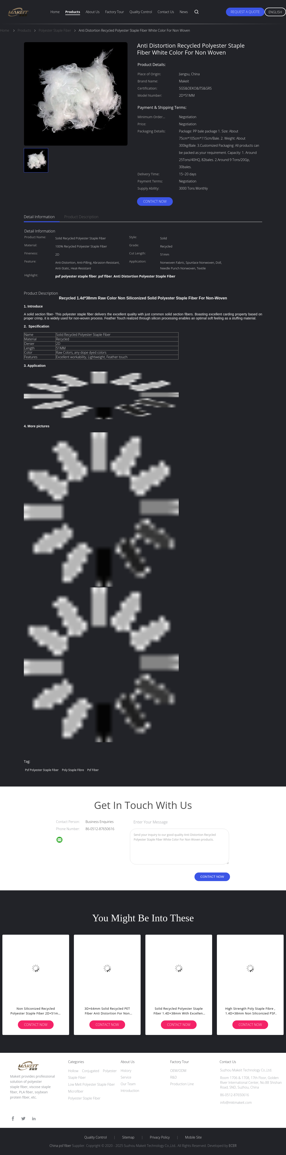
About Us (92, 12)
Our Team (128, 1084)
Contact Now (155, 201)
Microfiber (75, 1091)
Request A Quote (245, 12)
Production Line (182, 1084)
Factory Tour (114, 12)
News (184, 12)
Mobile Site (193, 1137)
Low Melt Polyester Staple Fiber (91, 1084)
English (275, 12)
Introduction (130, 1090)
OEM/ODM (178, 1070)
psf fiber (93, 770)
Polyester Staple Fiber (84, 1098)
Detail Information (39, 216)
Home (55, 12)
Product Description (81, 216)
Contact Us (166, 12)
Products (72, 12)
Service (126, 1077)
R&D (173, 1077)
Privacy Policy (160, 1137)
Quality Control (141, 12)
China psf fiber (60, 1145)
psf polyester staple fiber (42, 770)
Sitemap (128, 1137)
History (126, 1070)
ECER (232, 1145)
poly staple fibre (73, 770)
